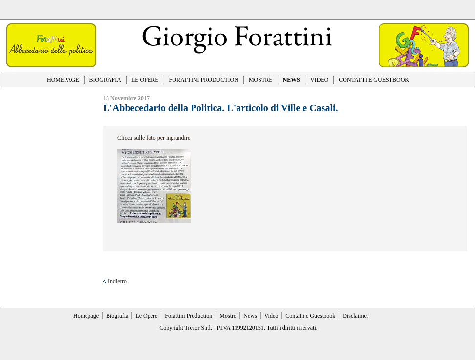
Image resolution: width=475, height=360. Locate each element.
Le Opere (146, 315)
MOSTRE (261, 79)
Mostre (227, 315)
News (250, 315)
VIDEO (319, 79)
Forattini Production (188, 315)
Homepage (86, 315)
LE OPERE (145, 79)
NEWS (291, 79)
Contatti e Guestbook (310, 315)
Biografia (117, 315)
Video (271, 315)
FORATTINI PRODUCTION (203, 79)
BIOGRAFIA (105, 79)
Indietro (117, 281)
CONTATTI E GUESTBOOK (374, 79)
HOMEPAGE (63, 79)
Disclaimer (355, 315)
